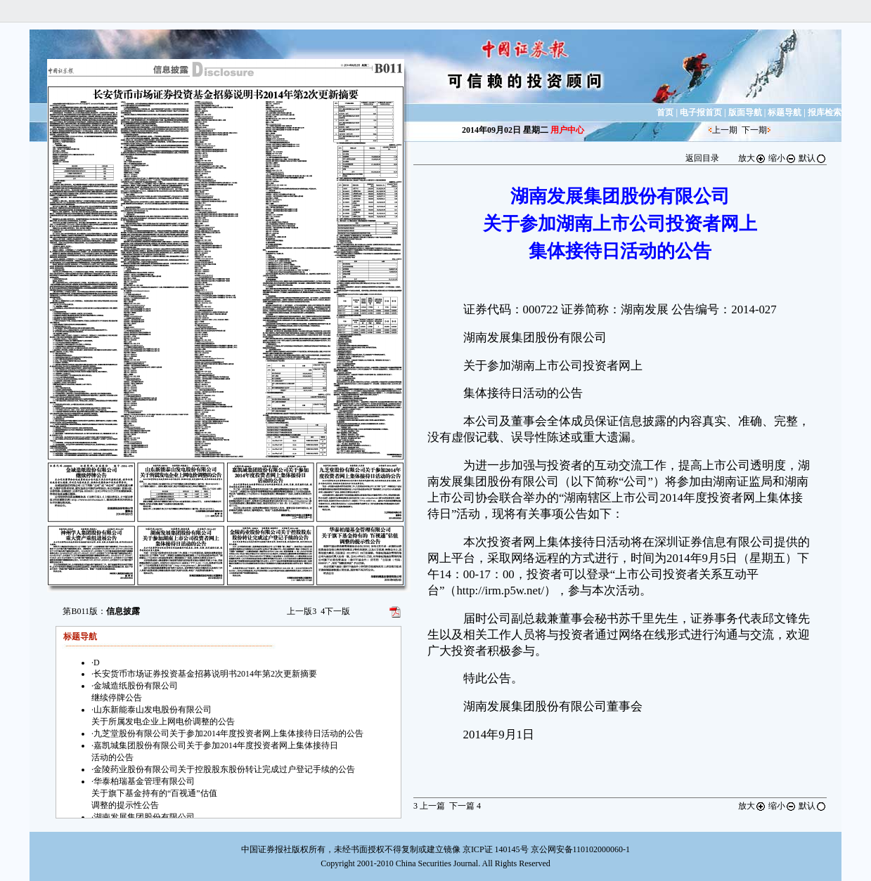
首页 (665, 112)
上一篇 (429, 806)
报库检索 (824, 112)
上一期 (724, 130)
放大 (752, 158)
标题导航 (784, 112)
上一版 (301, 611)
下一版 (335, 611)
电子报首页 (701, 112)
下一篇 (465, 806)
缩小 (782, 158)
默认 (813, 158)
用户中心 (567, 130)
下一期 (754, 130)
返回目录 (702, 158)
